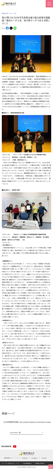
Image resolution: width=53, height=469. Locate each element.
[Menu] (49, 3)
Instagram (34, 458)
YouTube (44, 458)
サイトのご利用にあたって (9, 463)
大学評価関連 (26, 463)
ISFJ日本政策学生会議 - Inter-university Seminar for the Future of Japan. (27, 422)
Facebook (25, 458)
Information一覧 (15, 433)
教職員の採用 (39, 463)
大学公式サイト (8, 458)
